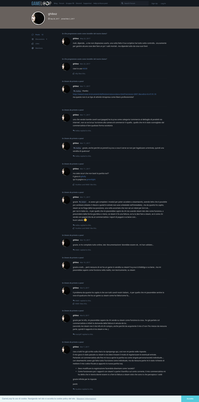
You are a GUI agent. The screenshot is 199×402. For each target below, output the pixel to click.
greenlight (90, 179)
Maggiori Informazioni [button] (86, 399)
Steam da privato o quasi (74, 81)
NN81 (83, 202)
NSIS (85, 68)
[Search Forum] (134, 3)
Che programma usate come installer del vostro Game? (85, 33)
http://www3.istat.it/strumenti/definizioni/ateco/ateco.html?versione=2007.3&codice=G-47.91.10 (114, 94)
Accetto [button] (190, 399)
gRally (83, 176)
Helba (78, 91)
